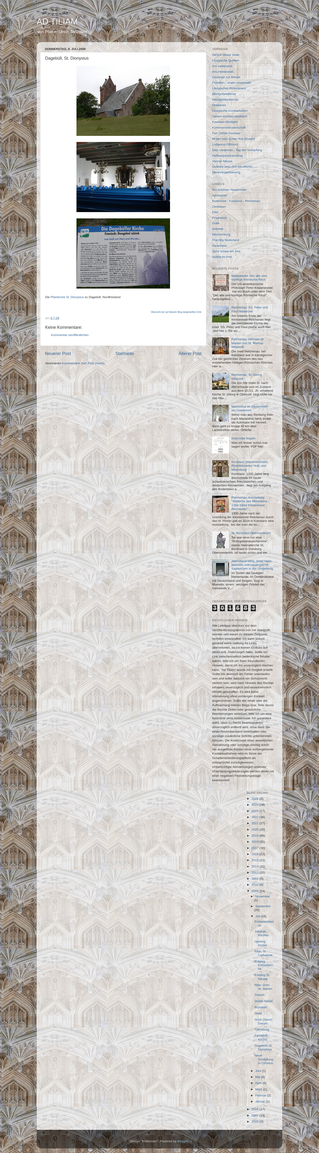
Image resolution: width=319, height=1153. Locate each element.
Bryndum (260, 1007)
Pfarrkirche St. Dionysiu (66, 297)
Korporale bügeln (243, 438)
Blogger (182, 1141)
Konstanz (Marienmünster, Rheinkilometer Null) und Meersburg (249, 465)
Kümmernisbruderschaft (229, 127)
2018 (255, 841)
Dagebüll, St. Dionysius (263, 1047)
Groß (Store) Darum (263, 1021)
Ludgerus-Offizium (225, 144)
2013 (255, 872)
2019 (255, 835)
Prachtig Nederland (225, 240)
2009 (255, 891)
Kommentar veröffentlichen (70, 335)
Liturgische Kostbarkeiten (230, 110)
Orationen (219, 105)
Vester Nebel (263, 1001)
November (262, 896)
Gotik (216, 223)
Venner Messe (222, 161)
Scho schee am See (226, 251)
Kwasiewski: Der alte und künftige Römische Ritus (249, 277)
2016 (255, 854)
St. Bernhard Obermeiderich (251, 533)
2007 (255, 1115)
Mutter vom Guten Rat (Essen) (233, 139)
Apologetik (219, 195)
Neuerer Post (58, 353)
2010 (255, 884)
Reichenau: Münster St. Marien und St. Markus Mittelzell (247, 342)
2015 (255, 860)
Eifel (215, 212)
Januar (260, 1101)
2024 (255, 804)
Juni (258, 1071)
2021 (255, 823)
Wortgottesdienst (224, 94)
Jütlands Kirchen (261, 933)
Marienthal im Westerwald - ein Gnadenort (250, 408)
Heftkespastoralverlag (227, 155)
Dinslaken (219, 206)
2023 (255, 811)
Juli (258, 916)
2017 (255, 848)
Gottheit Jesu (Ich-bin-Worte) (232, 166)
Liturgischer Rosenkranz (229, 88)
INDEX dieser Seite (225, 55)
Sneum (259, 995)
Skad (258, 1013)
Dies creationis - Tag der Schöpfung (237, 150)
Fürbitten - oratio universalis (231, 82)
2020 (255, 829)
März (259, 1089)
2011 (255, 878)
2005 (255, 1121)
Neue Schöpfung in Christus (263, 1059)
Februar (261, 1095)
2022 (255, 817)
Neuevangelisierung (226, 172)
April (259, 1083)
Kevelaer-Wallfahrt (225, 122)
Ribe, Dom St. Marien (263, 986)
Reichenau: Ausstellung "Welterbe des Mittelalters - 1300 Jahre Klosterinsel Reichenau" (250, 503)
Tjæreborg (261, 1029)
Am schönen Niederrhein (229, 190)
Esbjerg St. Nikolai (262, 976)
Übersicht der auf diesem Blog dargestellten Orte (176, 312)
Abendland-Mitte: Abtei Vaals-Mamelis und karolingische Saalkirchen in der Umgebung (252, 564)
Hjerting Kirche (260, 943)
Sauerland (219, 245)
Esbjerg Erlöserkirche (263, 965)
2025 (255, 798)
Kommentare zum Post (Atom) (83, 363)
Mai (258, 1077)
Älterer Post (190, 353)
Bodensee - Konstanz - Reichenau (236, 201)
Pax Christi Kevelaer (226, 133)
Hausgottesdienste (225, 99)
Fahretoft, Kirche (261, 1037)
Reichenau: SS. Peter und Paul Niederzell (249, 309)
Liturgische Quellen (225, 60)
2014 (255, 866)
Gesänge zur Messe (226, 77)
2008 (255, 1109)
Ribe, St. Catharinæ (263, 953)
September (263, 906)
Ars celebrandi (222, 66)
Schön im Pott (222, 257)
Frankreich (219, 218)
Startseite (124, 353)
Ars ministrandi (222, 71)
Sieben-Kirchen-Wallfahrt (229, 116)
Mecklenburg (221, 234)
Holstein (218, 229)
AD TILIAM (57, 21)
